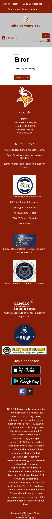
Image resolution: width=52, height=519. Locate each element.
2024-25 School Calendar (25, 218)
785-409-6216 (24, 133)
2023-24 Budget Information (24, 202)
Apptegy (32, 517)
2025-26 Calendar (32, 3)
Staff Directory (10, 3)
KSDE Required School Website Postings (25, 150)
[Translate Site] (40, 40)
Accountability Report (25, 212)
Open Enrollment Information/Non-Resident (24, 156)
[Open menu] (9, 38)
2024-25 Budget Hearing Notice (24, 196)
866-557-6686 (25, 129)
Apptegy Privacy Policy (25, 207)
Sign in (47, 35)
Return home (22, 77)
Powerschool (25, 223)
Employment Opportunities (22, 9)
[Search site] (48, 6)
